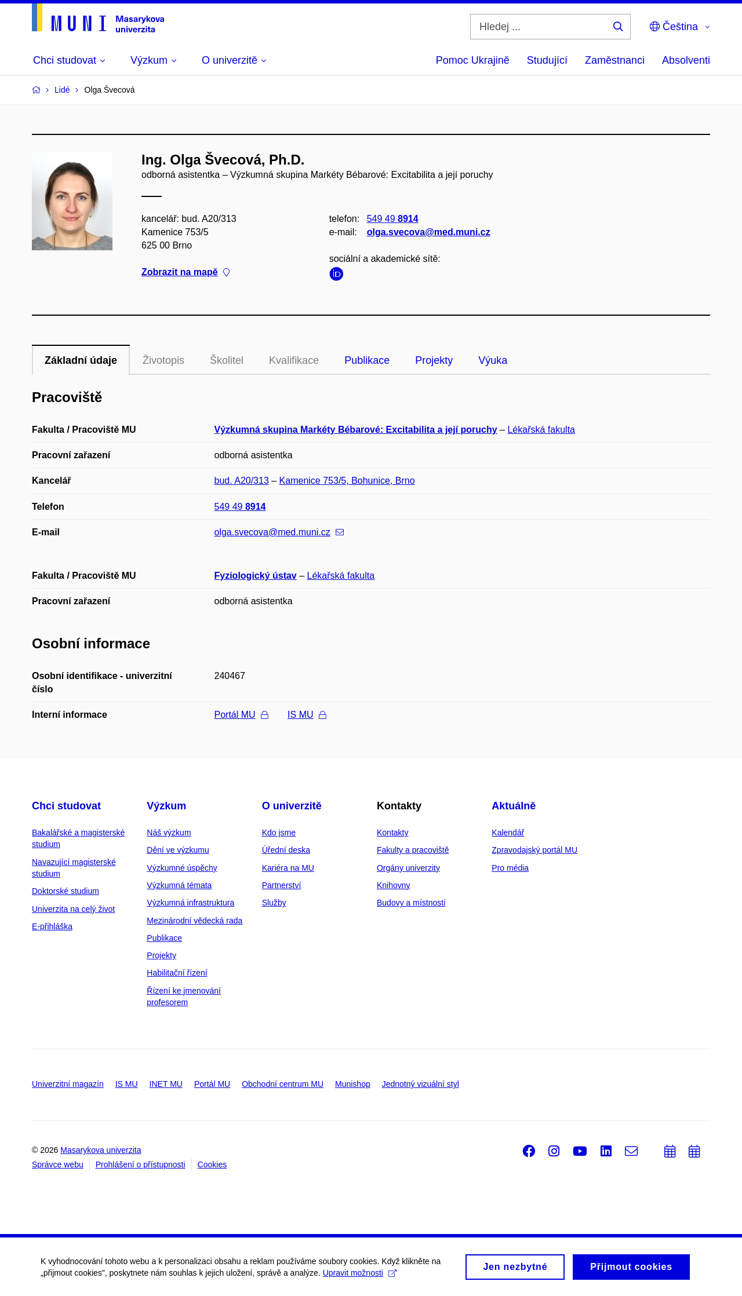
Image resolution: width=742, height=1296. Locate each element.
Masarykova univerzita (100, 1150)
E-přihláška (52, 926)
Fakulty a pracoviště (413, 850)
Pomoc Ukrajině (473, 60)
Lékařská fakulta (541, 430)
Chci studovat (66, 806)
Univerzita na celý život (73, 909)
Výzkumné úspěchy (182, 867)
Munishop (352, 1084)
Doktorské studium (65, 891)
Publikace (367, 360)
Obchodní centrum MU (282, 1084)
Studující (547, 60)
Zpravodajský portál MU (534, 850)
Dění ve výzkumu (178, 850)
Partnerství (281, 885)
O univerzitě (292, 806)
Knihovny (393, 885)
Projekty (434, 360)
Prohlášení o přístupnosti (141, 1164)
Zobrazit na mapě (185, 273)
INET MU (166, 1084)
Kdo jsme (279, 832)
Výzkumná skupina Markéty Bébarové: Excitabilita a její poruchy (355, 430)
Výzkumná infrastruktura (190, 902)
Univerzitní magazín (68, 1084)
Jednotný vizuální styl (420, 1084)
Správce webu (57, 1164)
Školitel (226, 360)
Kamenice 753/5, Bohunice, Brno (347, 480)
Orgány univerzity (408, 867)
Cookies (212, 1164)
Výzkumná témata (179, 885)
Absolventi (686, 60)
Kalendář (508, 832)
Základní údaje (81, 360)
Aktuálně (514, 806)
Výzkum (166, 806)
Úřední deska (286, 850)
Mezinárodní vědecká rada (194, 920)
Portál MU (241, 715)
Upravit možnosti (360, 1272)
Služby (274, 902)
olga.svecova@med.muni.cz (428, 232)
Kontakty (392, 832)
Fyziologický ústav (255, 576)
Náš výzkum (169, 832)
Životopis (163, 360)
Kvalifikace (294, 360)
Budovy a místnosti (411, 902)
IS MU (306, 715)
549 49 (393, 219)
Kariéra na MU (288, 867)
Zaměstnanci (615, 60)
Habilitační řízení (177, 972)
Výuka (492, 360)
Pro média (510, 867)
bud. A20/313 (241, 480)
